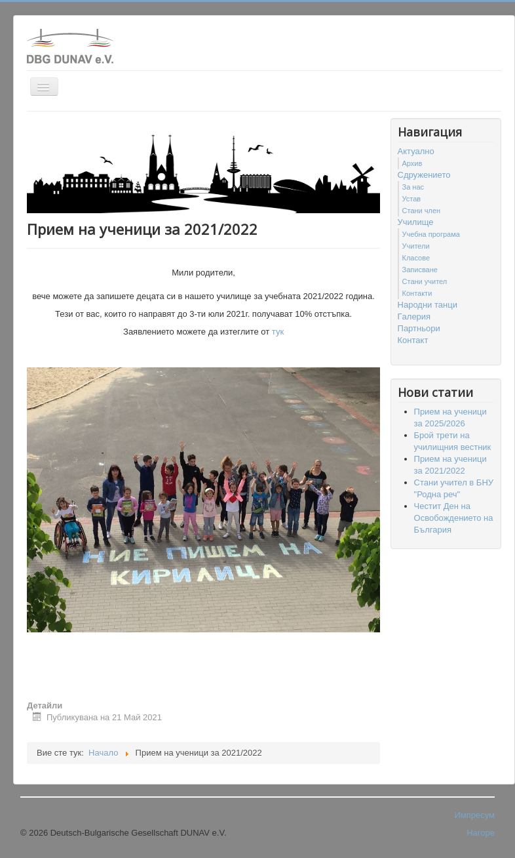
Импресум (474, 815)
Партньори (419, 328)
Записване (420, 270)
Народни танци (427, 305)
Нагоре (481, 833)
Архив (412, 163)
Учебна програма (431, 234)
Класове (416, 258)
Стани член (421, 210)
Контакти (417, 293)
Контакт (413, 340)
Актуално (416, 151)
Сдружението (424, 175)
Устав (411, 199)
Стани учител (425, 281)
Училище (416, 222)
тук (278, 332)
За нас (413, 187)
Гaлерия (414, 316)
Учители (416, 246)
